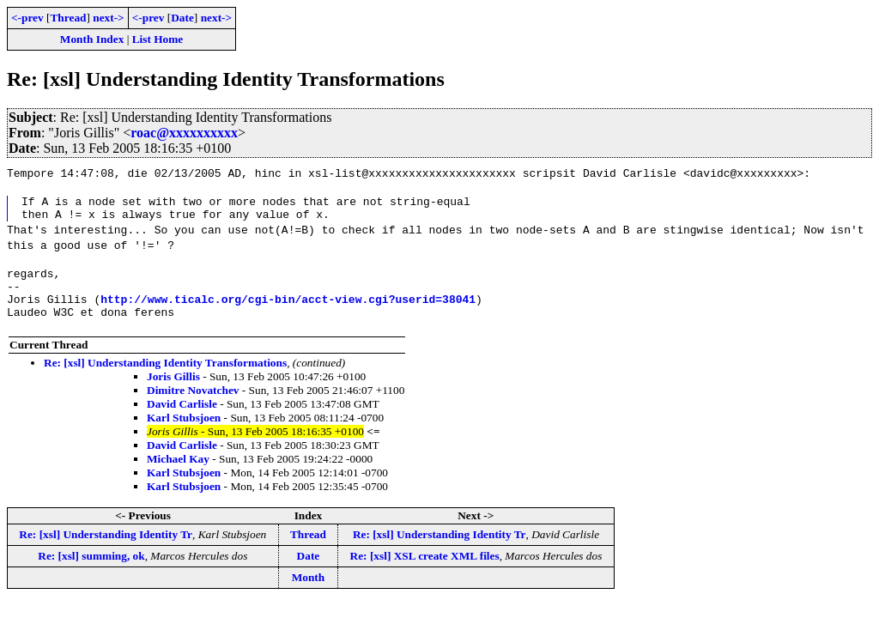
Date (182, 17)
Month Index (92, 39)
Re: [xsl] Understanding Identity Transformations (165, 378)
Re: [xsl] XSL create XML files (425, 571)
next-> (108, 17)
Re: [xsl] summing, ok (91, 571)
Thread (68, 17)
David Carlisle (182, 419)
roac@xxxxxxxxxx (184, 132)
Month (308, 592)
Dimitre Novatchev (193, 405)
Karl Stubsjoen (184, 433)
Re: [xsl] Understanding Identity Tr (105, 549)
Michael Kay (178, 474)
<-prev (27, 17)
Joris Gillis (173, 391)
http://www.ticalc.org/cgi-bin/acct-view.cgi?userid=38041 (288, 311)
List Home (158, 39)
